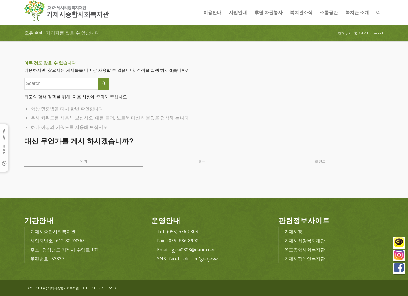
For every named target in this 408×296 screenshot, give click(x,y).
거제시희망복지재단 (304, 241)
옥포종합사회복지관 (304, 250)
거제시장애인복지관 (304, 259)
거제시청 (293, 231)
